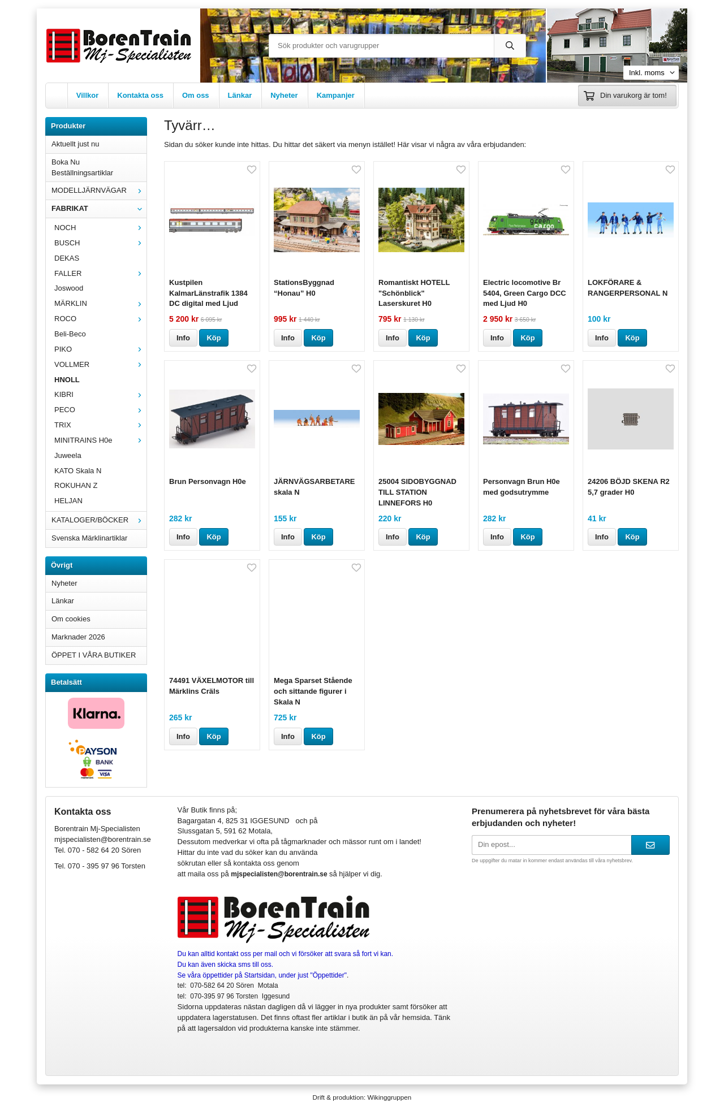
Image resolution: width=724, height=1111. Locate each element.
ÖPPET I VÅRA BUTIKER (93, 655)
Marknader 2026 (78, 637)
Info (183, 338)
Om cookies (70, 619)
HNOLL (67, 379)
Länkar (240, 95)
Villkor (87, 95)
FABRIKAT (98, 208)
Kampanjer (336, 95)
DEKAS (66, 258)
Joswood (68, 288)
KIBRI (100, 394)
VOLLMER (100, 364)
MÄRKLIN (100, 303)
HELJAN (68, 500)
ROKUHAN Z (76, 485)
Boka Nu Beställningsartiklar (82, 167)
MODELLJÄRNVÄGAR (98, 190)
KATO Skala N (77, 470)
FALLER (100, 273)
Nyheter (284, 95)
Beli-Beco (70, 334)
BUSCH (100, 243)
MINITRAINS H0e (100, 440)
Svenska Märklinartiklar (89, 538)
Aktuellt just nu (75, 144)
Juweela (67, 455)
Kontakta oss (140, 95)
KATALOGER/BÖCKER (98, 520)
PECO (100, 409)
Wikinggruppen (389, 1097)
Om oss (195, 95)
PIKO (100, 349)
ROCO (100, 318)
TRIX (100, 425)
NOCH (100, 227)
